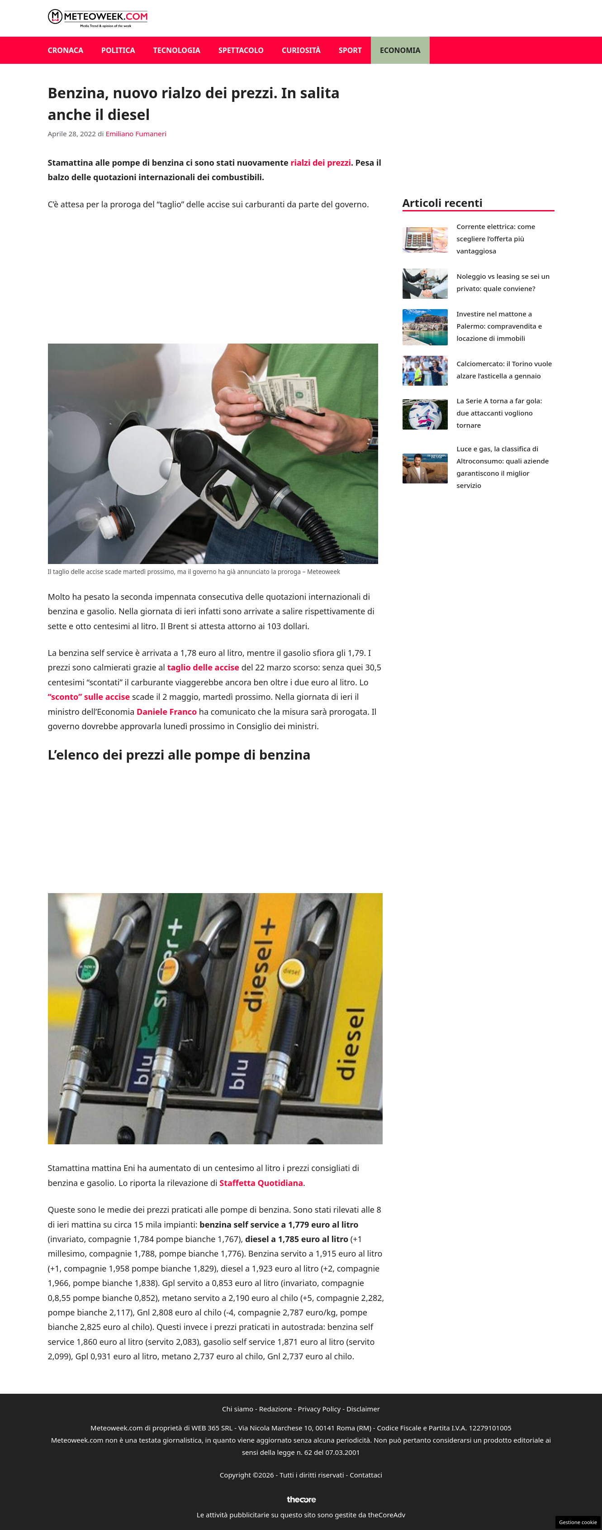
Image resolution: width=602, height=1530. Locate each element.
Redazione (275, 1408)
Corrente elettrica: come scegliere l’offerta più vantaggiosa (496, 238)
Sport (350, 50)
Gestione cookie (578, 1522)
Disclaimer (363, 1408)
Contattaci (366, 1474)
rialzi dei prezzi (320, 162)
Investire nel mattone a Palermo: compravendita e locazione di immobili (499, 326)
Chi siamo (237, 1408)
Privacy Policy (319, 1408)
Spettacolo (241, 50)
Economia (400, 50)
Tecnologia (176, 50)
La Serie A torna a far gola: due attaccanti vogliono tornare (499, 413)
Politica (118, 50)
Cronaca (66, 50)
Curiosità (301, 50)
